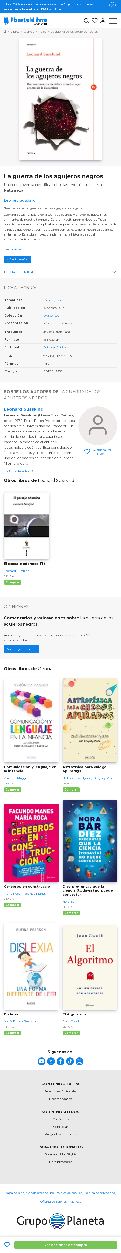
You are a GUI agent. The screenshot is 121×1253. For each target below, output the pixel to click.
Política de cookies (69, 1193)
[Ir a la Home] (5, 31)
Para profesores (60, 1162)
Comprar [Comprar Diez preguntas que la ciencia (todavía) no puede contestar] (71, 913)
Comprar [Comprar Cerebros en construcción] (12, 905)
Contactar (60, 1127)
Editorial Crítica (54, 347)
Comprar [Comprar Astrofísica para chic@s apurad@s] (71, 789)
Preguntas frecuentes (60, 1134)
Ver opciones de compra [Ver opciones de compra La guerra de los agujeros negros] (65, 1245)
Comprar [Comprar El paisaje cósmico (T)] (12, 582)
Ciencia (48, 300)
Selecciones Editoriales (61, 1091)
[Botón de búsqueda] (86, 21)
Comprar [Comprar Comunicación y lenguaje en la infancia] (12, 789)
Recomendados (60, 1099)
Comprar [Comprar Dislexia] (12, 1033)
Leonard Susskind (24, 409)
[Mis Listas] (93, 21)
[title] (41, 1061)
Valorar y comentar (21, 649)
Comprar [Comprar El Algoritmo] (71, 1033)
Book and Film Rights (61, 1154)
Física (60, 300)
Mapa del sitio (14, 1193)
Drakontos (51, 315)
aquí (62, 9)
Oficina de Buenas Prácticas (60, 1202)
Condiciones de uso (40, 1193)
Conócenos (61, 1119)
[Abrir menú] (113, 21)
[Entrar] (102, 21)
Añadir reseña (17, 259)
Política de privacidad (99, 1193)
